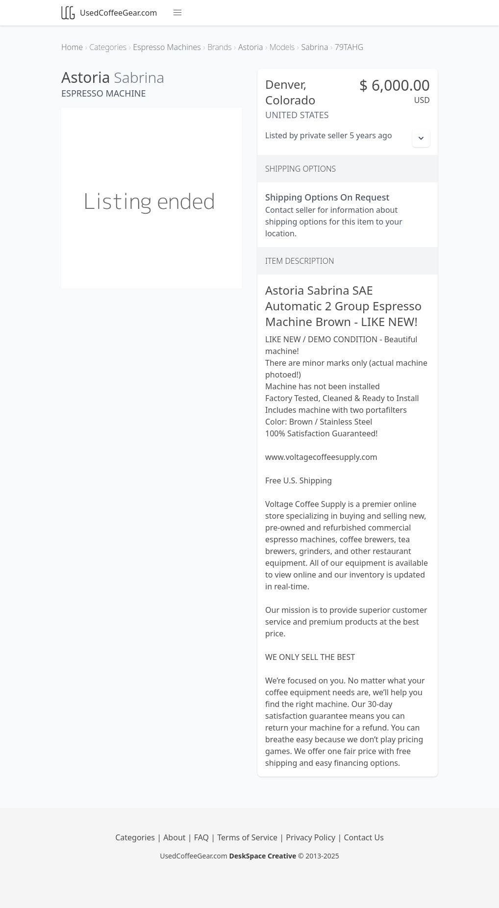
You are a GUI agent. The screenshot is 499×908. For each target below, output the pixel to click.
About (175, 837)
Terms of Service (248, 837)
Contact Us (363, 837)
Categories (136, 837)
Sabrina (139, 77)
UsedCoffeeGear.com (109, 13)
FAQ (202, 837)
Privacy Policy (311, 837)
